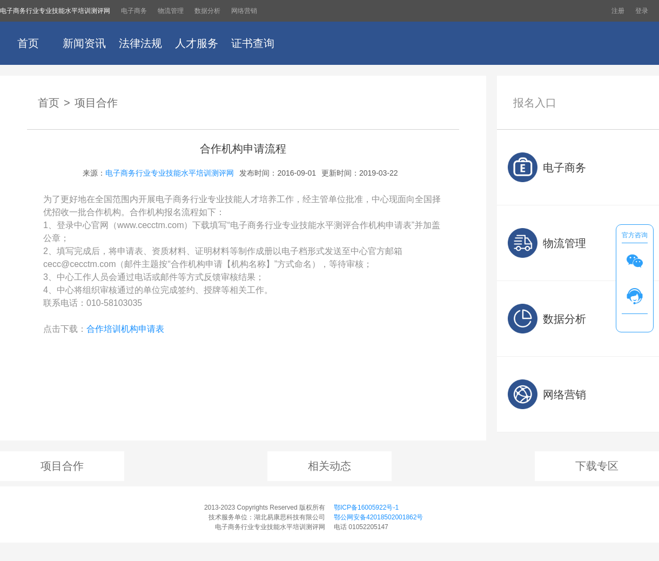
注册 (617, 11)
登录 (641, 11)
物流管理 (171, 11)
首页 (28, 43)
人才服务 (196, 43)
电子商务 (134, 11)
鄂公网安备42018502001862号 (378, 517)
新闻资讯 (84, 43)
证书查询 (252, 43)
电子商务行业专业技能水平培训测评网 (55, 11)
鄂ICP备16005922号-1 (366, 507)
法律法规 (140, 43)
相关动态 (329, 466)
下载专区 (596, 466)
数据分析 (207, 11)
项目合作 (96, 103)
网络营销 (244, 11)
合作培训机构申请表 (125, 328)
